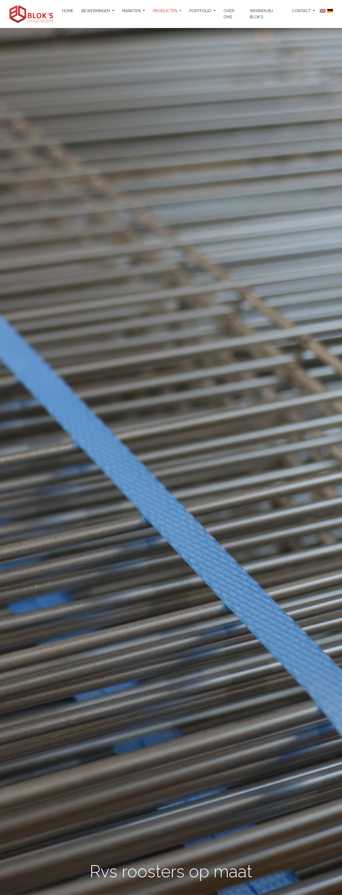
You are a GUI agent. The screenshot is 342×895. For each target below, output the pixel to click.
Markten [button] (132, 10)
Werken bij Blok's (261, 13)
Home (68, 10)
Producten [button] (166, 10)
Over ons (229, 13)
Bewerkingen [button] (96, 10)
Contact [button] (302, 10)
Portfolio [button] (200, 10)
